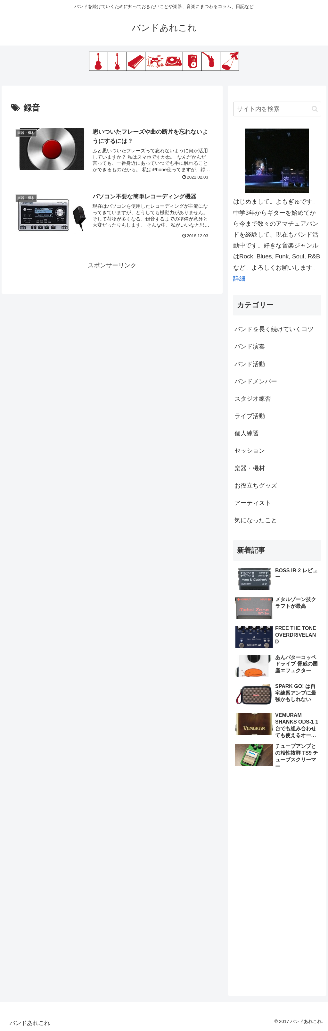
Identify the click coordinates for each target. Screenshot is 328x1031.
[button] (314, 109)
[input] (277, 109)
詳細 (239, 278)
